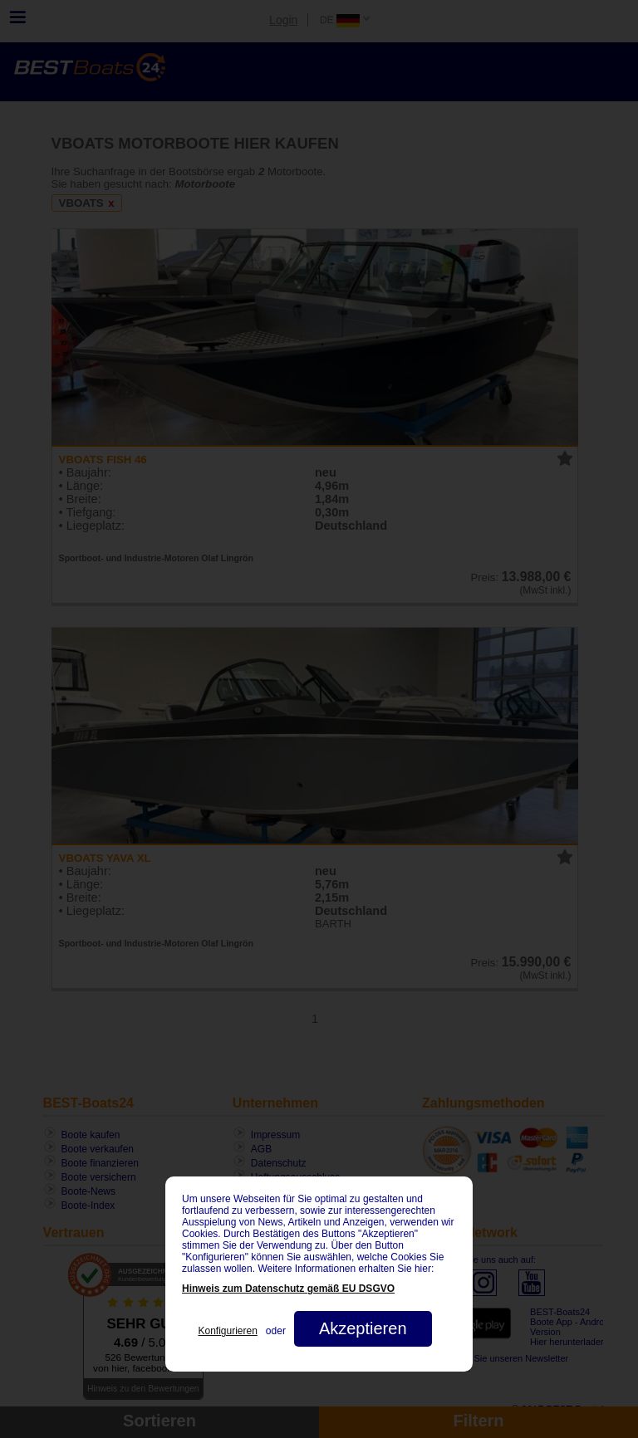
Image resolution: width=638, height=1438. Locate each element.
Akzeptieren (363, 1328)
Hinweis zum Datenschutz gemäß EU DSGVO (288, 1288)
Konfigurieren (227, 1331)
